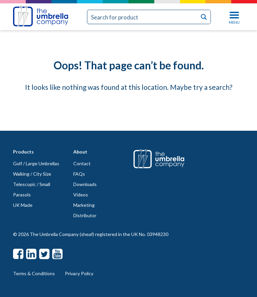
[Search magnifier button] (203, 17)
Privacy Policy (79, 273)
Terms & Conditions (34, 273)
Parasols (22, 194)
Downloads (85, 184)
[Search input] (142, 17)
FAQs (79, 174)
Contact (82, 163)
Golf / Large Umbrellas (36, 163)
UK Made (22, 205)
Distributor (84, 215)
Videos (80, 194)
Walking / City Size (32, 174)
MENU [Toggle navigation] (234, 17)
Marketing (84, 205)
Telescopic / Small (31, 184)
